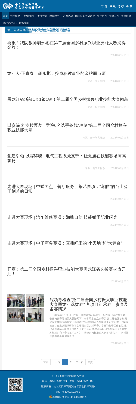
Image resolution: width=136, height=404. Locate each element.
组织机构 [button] (29, 15)
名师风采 (68, 15)
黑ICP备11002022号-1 (68, 391)
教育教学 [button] (55, 15)
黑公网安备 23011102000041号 (68, 396)
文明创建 (126, 15)
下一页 (79, 362)
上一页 (56, 362)
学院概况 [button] (16, 15)
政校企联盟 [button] (10, 22)
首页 (6, 15)
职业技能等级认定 (85, 15)
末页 (90, 362)
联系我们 (24, 22)
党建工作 (114, 15)
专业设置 (42, 15)
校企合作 (102, 15)
